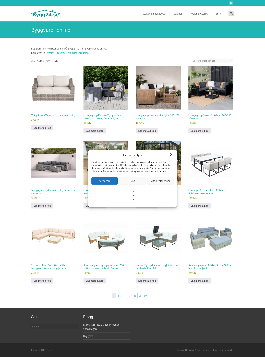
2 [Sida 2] (118, 295)
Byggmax (88, 336)
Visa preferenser (160, 180)
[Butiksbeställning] (211, 61)
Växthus (178, 16)
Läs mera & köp (42, 128)
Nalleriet (72, 52)
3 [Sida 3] (122, 295)
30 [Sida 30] (145, 295)
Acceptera (105, 180)
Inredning (83, 52)
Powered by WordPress (188, 350)
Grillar (218, 16)
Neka (132, 180)
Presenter (61, 52)
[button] (172, 155)
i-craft (211, 350)
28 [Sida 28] (135, 295)
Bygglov (50, 52)
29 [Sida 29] (140, 295)
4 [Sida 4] (126, 295)
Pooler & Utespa (199, 16)
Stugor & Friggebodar (154, 16)
